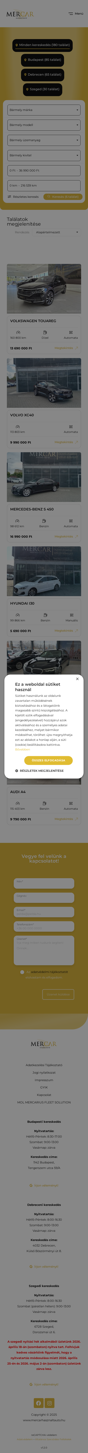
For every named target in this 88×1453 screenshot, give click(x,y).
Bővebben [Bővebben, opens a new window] (22, 749)
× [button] (77, 679)
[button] (39, 771)
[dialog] (43, 726)
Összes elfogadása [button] (48, 760)
